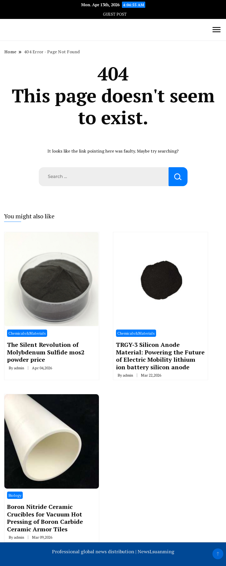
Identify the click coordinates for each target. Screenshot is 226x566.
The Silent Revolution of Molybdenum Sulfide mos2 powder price (45, 352)
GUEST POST (115, 14)
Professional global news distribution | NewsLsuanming (113, 551)
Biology (14, 495)
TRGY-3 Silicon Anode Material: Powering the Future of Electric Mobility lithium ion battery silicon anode (160, 356)
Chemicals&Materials (27, 333)
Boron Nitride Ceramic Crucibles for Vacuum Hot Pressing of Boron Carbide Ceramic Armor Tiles (45, 518)
